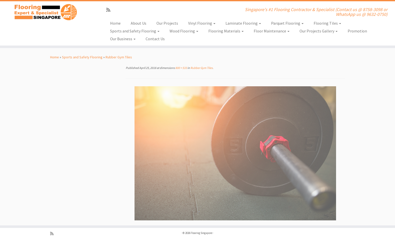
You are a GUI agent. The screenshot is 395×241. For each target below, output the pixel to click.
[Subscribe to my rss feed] (110, 10)
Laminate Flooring (243, 23)
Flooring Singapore (201, 233)
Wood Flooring (184, 30)
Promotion (357, 30)
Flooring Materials (226, 30)
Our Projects (167, 23)
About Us (138, 23)
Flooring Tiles (327, 23)
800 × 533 (181, 68)
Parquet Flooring (287, 23)
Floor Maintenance (271, 30)
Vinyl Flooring (201, 23)
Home (115, 23)
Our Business (123, 38)
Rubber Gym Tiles (119, 57)
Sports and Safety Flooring (134, 30)
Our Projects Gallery (319, 30)
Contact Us (155, 38)
